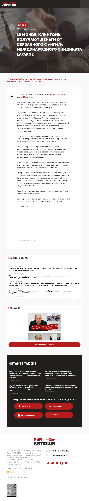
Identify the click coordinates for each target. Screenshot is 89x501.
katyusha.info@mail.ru (59, 451)
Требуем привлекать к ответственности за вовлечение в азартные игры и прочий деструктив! (61, 387)
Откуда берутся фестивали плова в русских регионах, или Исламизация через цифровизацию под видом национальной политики (25, 374)
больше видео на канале (44, 344)
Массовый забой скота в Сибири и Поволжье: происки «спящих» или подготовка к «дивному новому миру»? (60, 373)
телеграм (24, 406)
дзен (53, 415)
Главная (10, 78)
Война (22, 25)
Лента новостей (18, 258)
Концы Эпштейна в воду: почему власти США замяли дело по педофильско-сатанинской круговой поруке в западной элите (25, 388)
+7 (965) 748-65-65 (58, 455)
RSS (11, 472)
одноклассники (26, 415)
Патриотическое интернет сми (44, 445)
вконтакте (55, 406)
